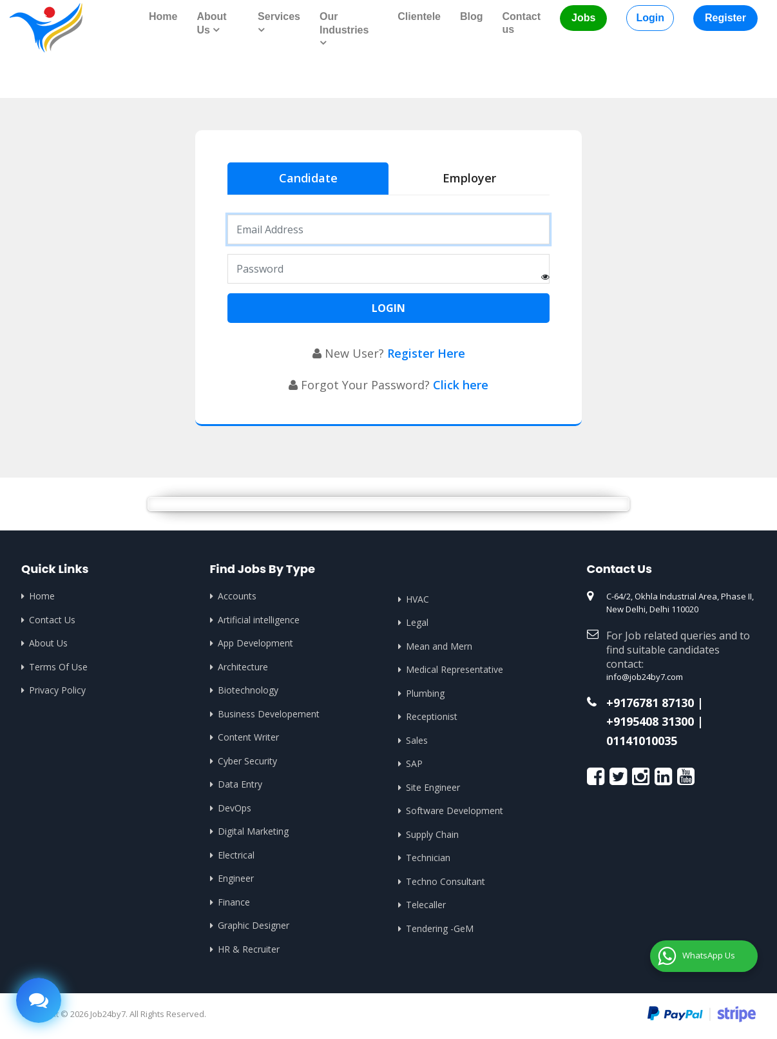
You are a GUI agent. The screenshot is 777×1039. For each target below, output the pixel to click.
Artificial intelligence (259, 620)
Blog (471, 16)
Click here (460, 385)
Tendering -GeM (440, 928)
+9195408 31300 (650, 721)
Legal (417, 622)
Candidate (308, 178)
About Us (48, 643)
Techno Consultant (445, 881)
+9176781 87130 (650, 703)
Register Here (426, 353)
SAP (414, 763)
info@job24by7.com (644, 677)
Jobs (583, 17)
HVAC (417, 599)
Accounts (237, 596)
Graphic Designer (253, 925)
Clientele (419, 16)
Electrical (236, 855)
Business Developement (269, 714)
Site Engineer (433, 787)
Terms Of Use (58, 667)
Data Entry (240, 784)
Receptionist (431, 716)
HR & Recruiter (249, 949)
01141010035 (641, 741)
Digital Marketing (253, 831)
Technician (428, 857)
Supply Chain (432, 834)
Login (650, 17)
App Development (255, 643)
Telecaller (426, 904)
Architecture (243, 667)
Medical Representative (454, 669)
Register (725, 17)
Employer (469, 178)
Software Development (454, 810)
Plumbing (425, 693)
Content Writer (248, 737)
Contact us (522, 23)
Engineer (236, 878)
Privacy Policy (57, 690)
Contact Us (52, 620)
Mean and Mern (439, 646)
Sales (417, 740)
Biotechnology (248, 690)
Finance (234, 902)
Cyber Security (247, 761)
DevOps (234, 808)
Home (163, 16)
